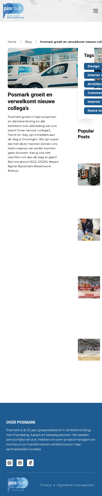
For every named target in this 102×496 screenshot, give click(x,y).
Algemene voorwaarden (75, 485)
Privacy (46, 485)
